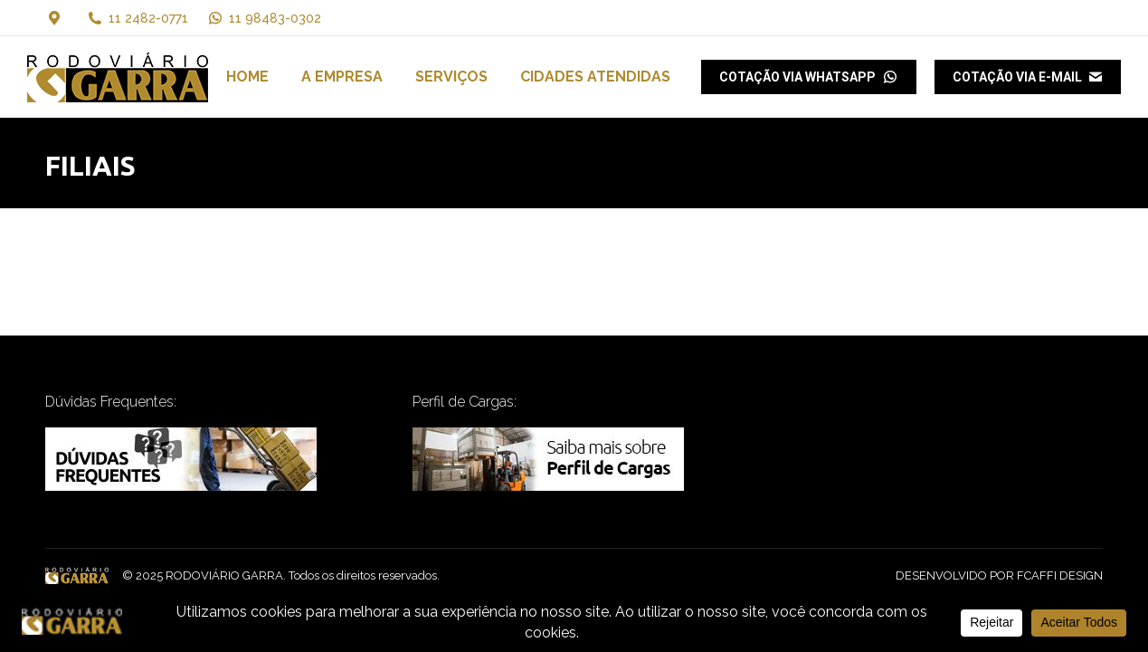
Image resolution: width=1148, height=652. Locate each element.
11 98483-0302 (263, 18)
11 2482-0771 (148, 18)
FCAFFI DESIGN (1060, 575)
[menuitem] (247, 77)
